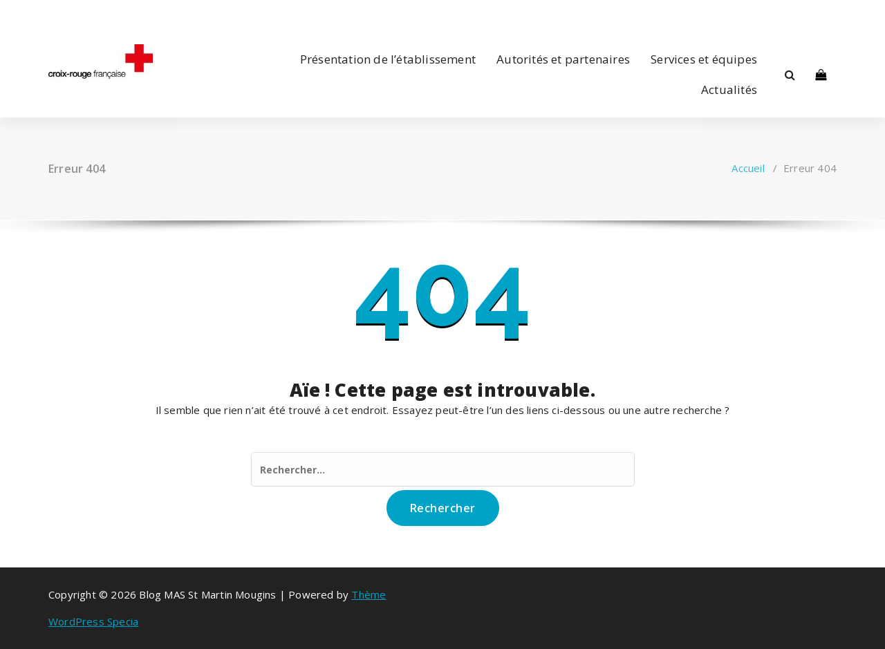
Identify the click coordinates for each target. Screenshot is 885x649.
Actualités (729, 89)
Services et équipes (704, 59)
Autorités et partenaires (563, 59)
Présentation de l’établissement (388, 59)
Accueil (748, 168)
